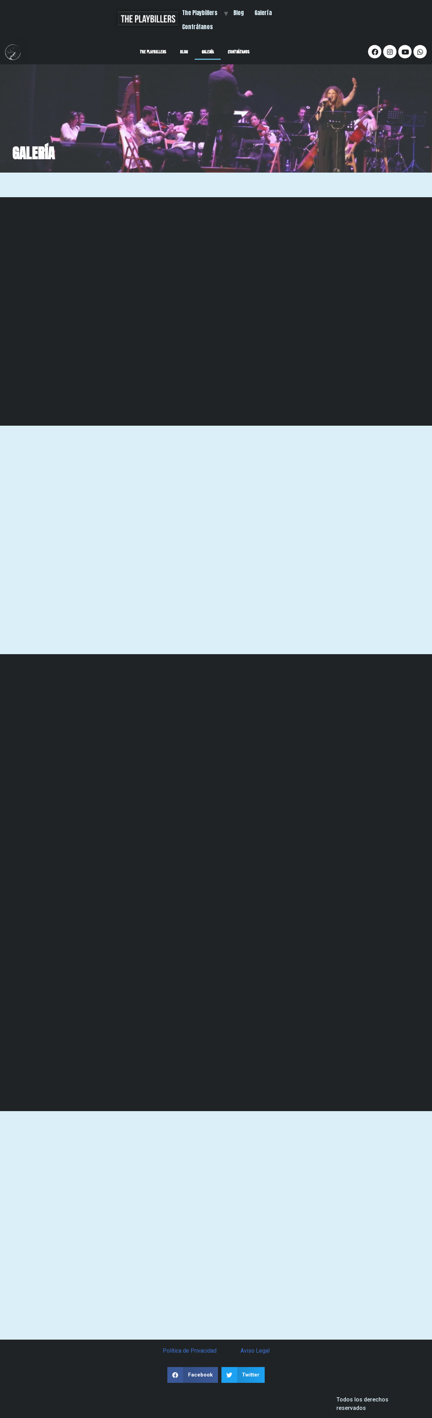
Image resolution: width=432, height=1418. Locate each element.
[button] (192, 1375)
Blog (238, 12)
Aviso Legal (255, 1350)
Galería (263, 12)
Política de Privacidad (190, 1350)
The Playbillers (200, 12)
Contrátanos (197, 26)
